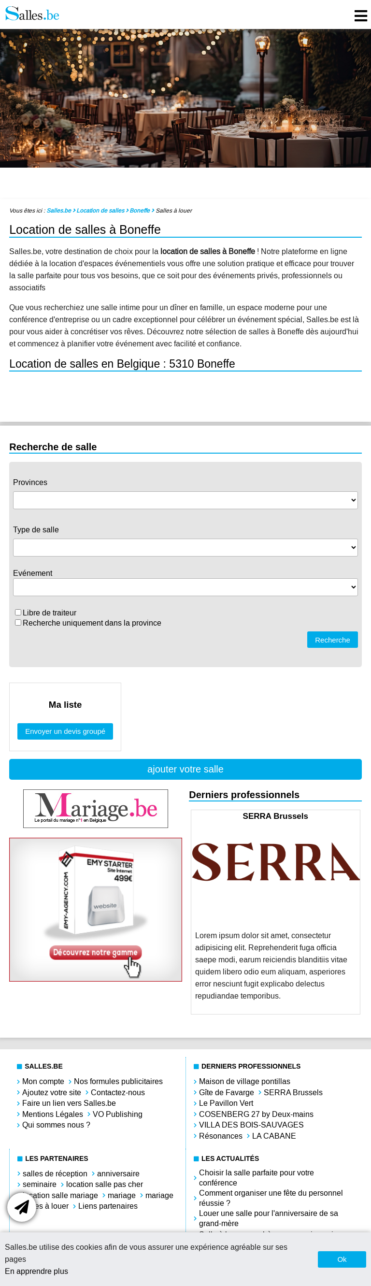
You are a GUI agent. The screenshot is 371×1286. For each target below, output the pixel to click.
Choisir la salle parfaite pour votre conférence (256, 1178)
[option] (275, 912)
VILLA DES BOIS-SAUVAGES (251, 1125)
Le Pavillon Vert (226, 1103)
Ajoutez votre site (51, 1092)
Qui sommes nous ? (56, 1125)
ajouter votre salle (185, 769)
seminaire (40, 1184)
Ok (341, 1259)
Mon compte (43, 1081)
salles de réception (55, 1174)
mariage (122, 1195)
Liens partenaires (108, 1206)
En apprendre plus (36, 1271)
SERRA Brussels (293, 1092)
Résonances (221, 1136)
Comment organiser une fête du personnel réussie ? (271, 1198)
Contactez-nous (118, 1092)
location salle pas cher (104, 1184)
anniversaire (118, 1174)
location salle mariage (60, 1195)
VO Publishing (118, 1114)
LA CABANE (274, 1136)
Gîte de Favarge (226, 1092)
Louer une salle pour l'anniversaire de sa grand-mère (268, 1218)
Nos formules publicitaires (118, 1081)
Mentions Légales (52, 1114)
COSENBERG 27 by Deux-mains (256, 1114)
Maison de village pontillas (244, 1081)
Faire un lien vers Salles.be (69, 1103)
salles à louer (46, 1206)
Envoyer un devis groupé (65, 731)
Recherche (332, 640)
